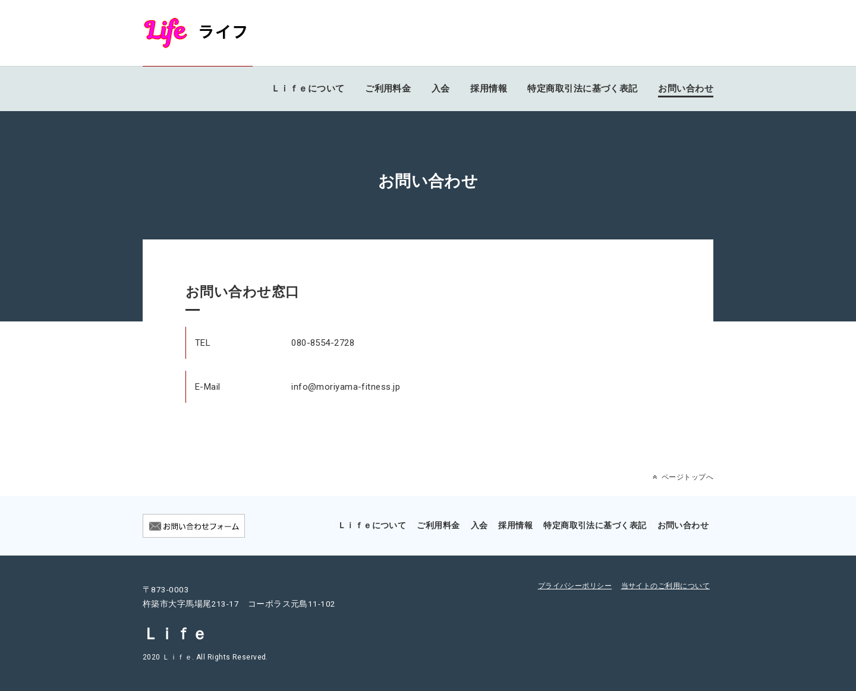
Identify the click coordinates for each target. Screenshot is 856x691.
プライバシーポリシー (575, 586)
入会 (441, 88)
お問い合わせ (685, 88)
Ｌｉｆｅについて (308, 88)
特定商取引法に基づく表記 (582, 88)
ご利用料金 (388, 88)
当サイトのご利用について (665, 586)
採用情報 (488, 88)
